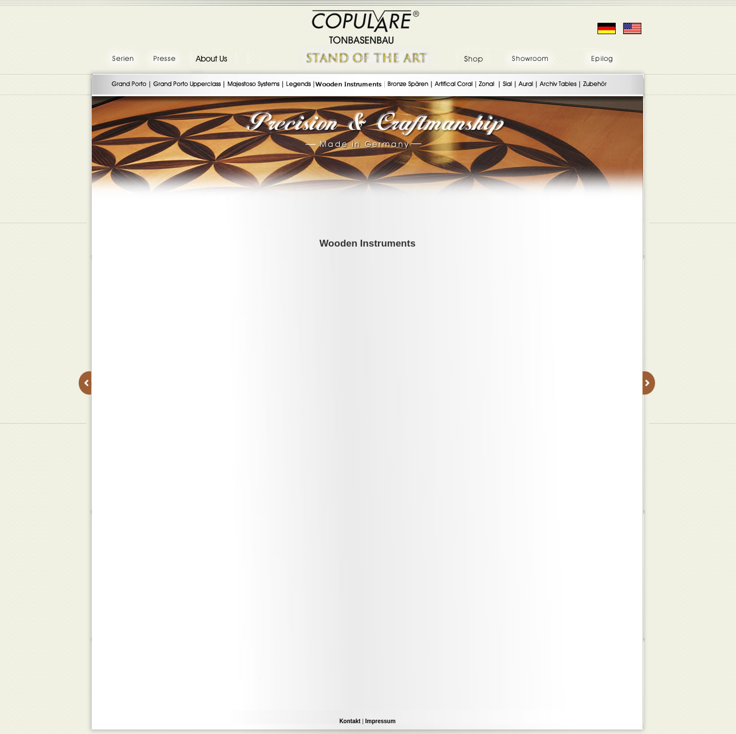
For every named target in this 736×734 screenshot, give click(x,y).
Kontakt (349, 721)
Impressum (380, 721)
